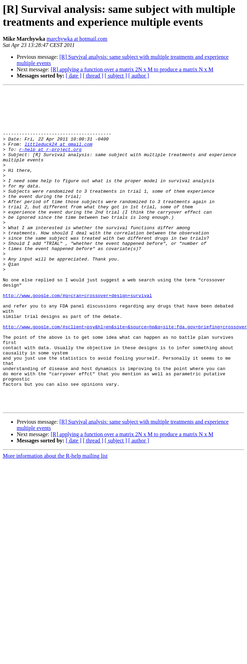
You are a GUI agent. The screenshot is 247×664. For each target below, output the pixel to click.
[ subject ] (116, 76)
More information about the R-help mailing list (55, 519)
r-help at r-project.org (50, 162)
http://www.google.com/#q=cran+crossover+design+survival (77, 337)
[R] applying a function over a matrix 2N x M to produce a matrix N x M (132, 69)
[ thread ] (93, 76)
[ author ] (138, 76)
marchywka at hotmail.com (77, 39)
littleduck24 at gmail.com (58, 155)
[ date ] (73, 76)
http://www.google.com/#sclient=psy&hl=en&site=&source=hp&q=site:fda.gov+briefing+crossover (125, 374)
